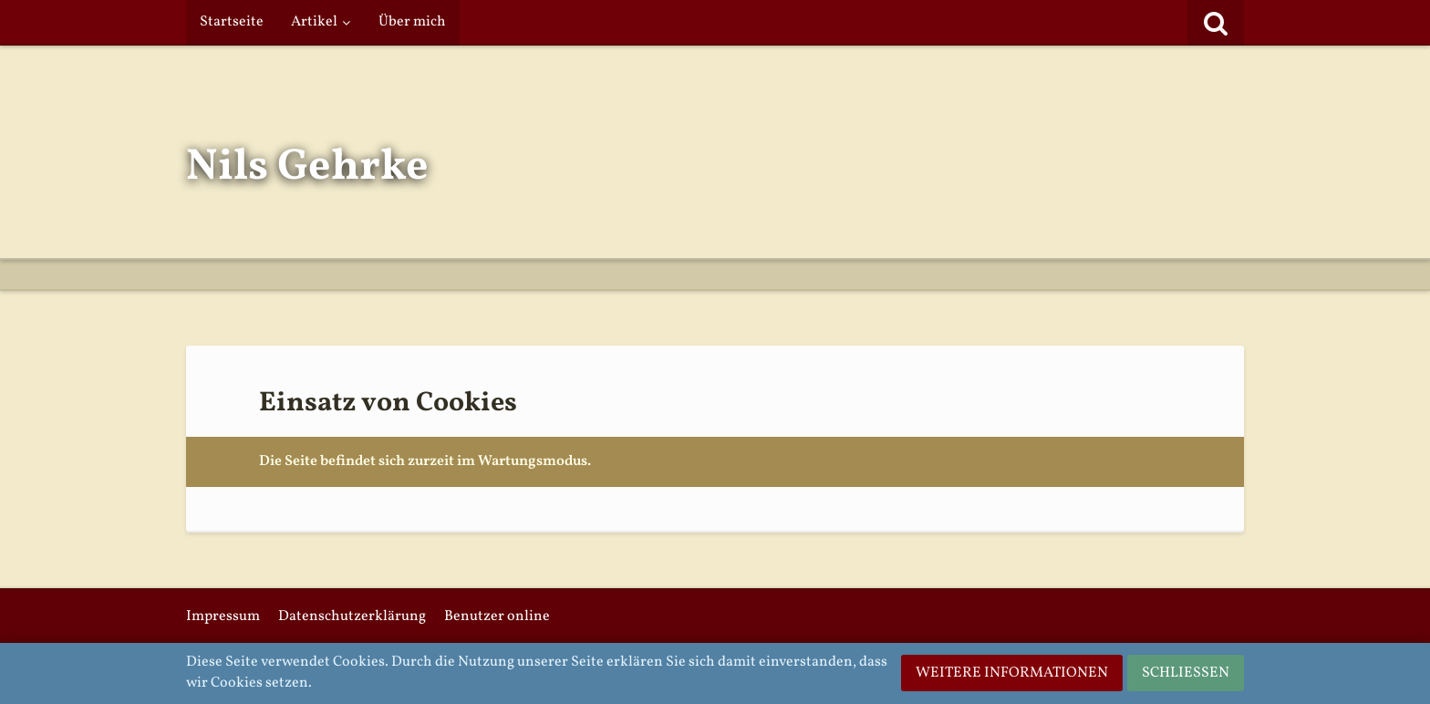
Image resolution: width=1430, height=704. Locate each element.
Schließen (1185, 673)
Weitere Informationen (1012, 673)
